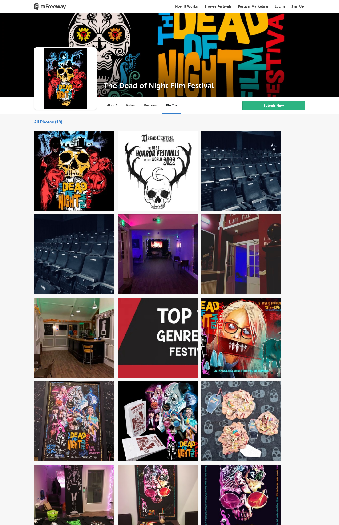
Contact (217, 486)
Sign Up (297, 6)
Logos (72, 494)
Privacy (55, 494)
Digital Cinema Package (80, 486)
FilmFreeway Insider (177, 486)
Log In (280, 6)
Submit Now (274, 105)
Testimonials (146, 486)
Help (202, 486)
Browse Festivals (217, 6)
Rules (130, 105)
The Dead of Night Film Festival (159, 85)
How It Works (186, 6)
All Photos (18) (48, 122)
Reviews (150, 105)
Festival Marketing (253, 6)
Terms (39, 494)
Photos (171, 105)
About (112, 105)
